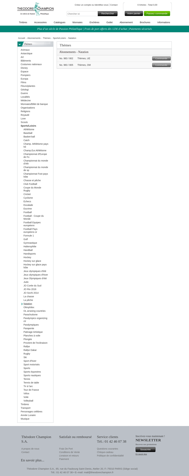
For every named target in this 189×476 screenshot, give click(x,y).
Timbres (23, 22)
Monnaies (77, 22)
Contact (114, 5)
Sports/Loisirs (59, 38)
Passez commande (157, 13)
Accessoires (40, 22)
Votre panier (134, 13)
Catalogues (59, 22)
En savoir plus (141, 454)
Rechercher (109, 13)
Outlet (109, 22)
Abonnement (126, 22)
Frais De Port (66, 448)
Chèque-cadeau (105, 452)
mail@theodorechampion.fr (98, 472)
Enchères (94, 22)
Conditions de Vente (69, 452)
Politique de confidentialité (110, 455)
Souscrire (147, 449)
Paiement (64, 459)
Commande (162, 58)
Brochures (145, 22)
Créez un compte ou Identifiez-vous (91, 5)
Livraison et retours (69, 455)
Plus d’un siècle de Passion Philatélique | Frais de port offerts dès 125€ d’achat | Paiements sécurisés (94, 28)
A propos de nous (30, 448)
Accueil (21, 38)
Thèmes (47, 38)
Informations (163, 22)
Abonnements (33, 38)
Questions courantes (107, 448)
